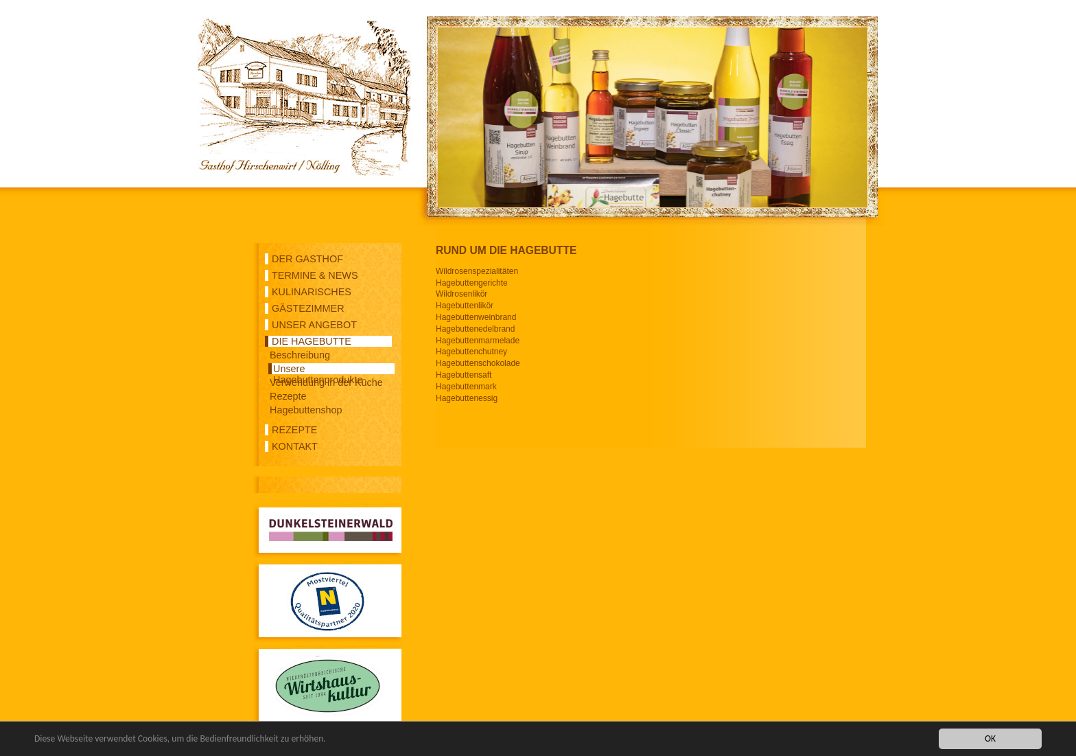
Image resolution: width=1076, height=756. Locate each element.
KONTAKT (295, 446)
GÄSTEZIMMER (308, 308)
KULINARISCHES (311, 291)
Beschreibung (300, 355)
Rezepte (288, 396)
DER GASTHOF (307, 258)
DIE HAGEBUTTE (311, 341)
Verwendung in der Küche (326, 382)
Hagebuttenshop (306, 409)
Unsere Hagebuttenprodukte (317, 368)
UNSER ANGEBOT (314, 324)
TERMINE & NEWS (315, 275)
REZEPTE (294, 429)
